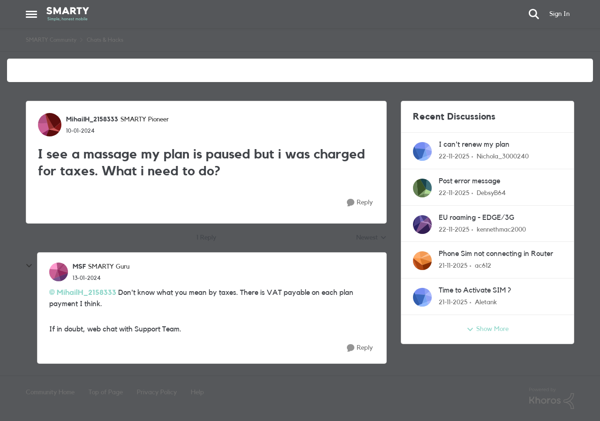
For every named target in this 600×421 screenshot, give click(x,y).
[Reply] (360, 202)
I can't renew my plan (474, 144)
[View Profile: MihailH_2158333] (49, 124)
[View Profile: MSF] (58, 272)
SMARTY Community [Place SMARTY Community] (51, 40)
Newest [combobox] (371, 238)
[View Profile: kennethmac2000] (422, 224)
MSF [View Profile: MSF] (79, 266)
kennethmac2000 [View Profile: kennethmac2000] (501, 229)
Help (197, 392)
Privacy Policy (157, 392)
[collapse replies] (29, 265)
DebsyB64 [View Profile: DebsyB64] (491, 193)
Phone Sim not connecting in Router (496, 253)
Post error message (469, 181)
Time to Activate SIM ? (475, 290)
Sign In (559, 14)
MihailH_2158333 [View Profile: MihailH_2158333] (92, 119)
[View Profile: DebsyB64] (422, 188)
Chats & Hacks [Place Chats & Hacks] (105, 40)
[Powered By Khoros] (551, 398)
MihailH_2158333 (86, 292)
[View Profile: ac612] (422, 260)
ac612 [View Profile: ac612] (483, 266)
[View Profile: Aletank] (422, 297)
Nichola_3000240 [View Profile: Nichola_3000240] (503, 156)
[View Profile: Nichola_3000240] (422, 151)
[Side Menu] (31, 14)
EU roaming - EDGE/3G (476, 217)
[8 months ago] (454, 157)
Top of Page (106, 392)
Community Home (50, 392)
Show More (487, 329)
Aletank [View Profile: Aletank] (486, 302)
